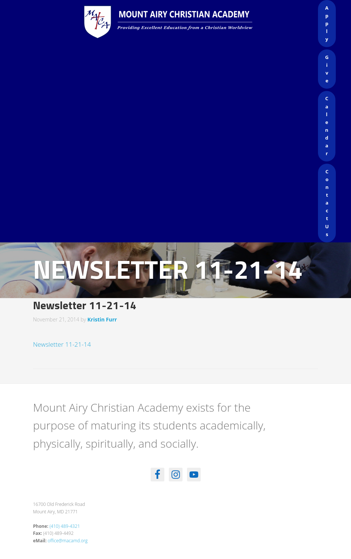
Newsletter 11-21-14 (62, 344)
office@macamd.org (68, 540)
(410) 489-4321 (64, 526)
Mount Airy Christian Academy (177, 22)
